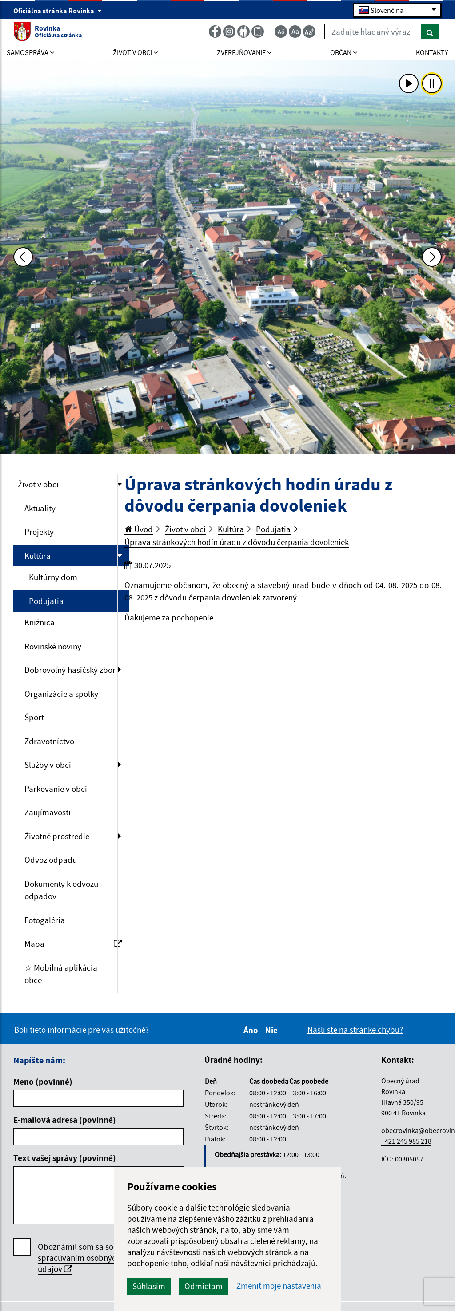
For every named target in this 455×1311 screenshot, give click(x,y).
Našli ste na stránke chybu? (355, 1029)
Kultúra (37, 555)
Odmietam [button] (203, 1286)
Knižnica (39, 622)
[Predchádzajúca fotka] (23, 257)
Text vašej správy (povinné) (64, 1158)
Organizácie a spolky (61, 693)
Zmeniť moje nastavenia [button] (278, 1286)
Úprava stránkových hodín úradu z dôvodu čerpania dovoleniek (236, 542)
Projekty (39, 531)
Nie (272, 1030)
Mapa (73, 943)
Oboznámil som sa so (79, 1258)
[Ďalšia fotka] (432, 257)
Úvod (138, 529)
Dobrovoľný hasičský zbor (70, 669)
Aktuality (40, 508)
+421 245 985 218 (406, 1141)
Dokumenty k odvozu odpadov (61, 890)
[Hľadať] (430, 31)
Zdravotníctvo (49, 741)
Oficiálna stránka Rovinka (57, 10)
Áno (252, 1030)
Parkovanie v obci (55, 788)
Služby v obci (47, 764)
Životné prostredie (56, 836)
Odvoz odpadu (50, 859)
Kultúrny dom (53, 577)
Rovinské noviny (52, 646)
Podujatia (46, 601)
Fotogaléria (44, 920)
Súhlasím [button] (148, 1286)
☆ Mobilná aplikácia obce (60, 974)
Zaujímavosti (47, 812)
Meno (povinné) (42, 1081)
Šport (34, 717)
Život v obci (38, 484)
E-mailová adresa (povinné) (64, 1119)
